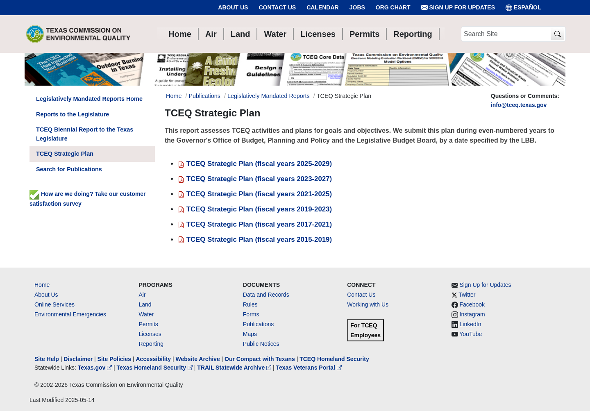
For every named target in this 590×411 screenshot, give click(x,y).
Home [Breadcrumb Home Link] (174, 96)
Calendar (322, 7)
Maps (250, 334)
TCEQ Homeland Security (334, 359)
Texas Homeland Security (155, 367)
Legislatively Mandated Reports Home (89, 98)
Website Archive (198, 359)
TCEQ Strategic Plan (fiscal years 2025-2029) (255, 164)
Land (144, 304)
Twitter (466, 294)
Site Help (46, 359)
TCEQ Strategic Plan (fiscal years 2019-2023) (255, 209)
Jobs (357, 7)
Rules (250, 304)
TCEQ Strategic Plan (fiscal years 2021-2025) (255, 194)
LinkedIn (470, 324)
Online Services (54, 304)
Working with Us (367, 304)
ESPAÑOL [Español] (523, 7)
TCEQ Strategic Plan (64, 153)
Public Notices (261, 344)
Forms (251, 314)
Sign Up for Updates (458, 7)
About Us (233, 7)
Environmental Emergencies (70, 314)
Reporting (150, 344)
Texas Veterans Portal (309, 367)
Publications (204, 96)
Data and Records (266, 294)
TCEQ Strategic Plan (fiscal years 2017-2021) (255, 224)
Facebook (472, 304)
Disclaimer (78, 359)
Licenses (149, 334)
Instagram (472, 314)
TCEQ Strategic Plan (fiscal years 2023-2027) (255, 179)
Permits (148, 324)
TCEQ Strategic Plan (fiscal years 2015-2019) (255, 239)
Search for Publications (69, 169)
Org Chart (393, 7)
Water (146, 314)
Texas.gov (95, 367)
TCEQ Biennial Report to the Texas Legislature (84, 134)
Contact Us (277, 7)
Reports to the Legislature (72, 114)
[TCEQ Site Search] (557, 34)
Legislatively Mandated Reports (268, 96)
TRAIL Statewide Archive (235, 367)
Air (141, 294)
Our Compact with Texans (260, 359)
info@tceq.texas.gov (519, 105)
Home (42, 285)
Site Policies (114, 359)
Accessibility (154, 359)
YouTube (470, 334)
